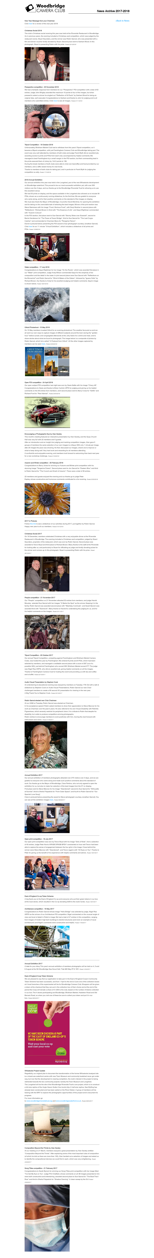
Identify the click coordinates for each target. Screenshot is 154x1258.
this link (33, 524)
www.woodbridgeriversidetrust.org (39, 1101)
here (30, 24)
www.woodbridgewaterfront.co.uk (68, 1101)
